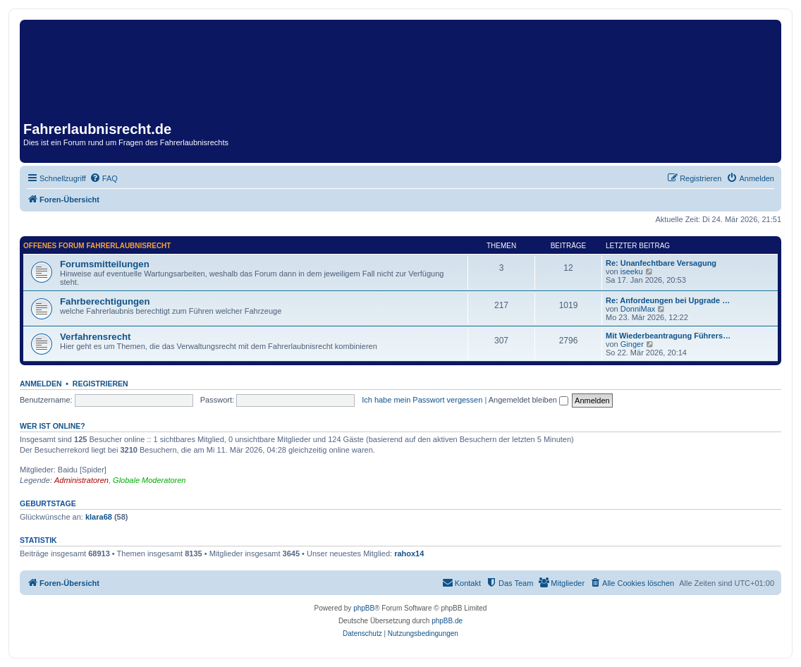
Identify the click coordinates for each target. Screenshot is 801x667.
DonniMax (638, 309)
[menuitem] (104, 178)
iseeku (631, 271)
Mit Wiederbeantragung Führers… (668, 335)
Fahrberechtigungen (105, 301)
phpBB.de (447, 621)
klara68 (98, 517)
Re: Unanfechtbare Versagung (661, 263)
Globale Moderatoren (149, 480)
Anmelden (41, 383)
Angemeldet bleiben (528, 400)
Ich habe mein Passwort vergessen (422, 400)
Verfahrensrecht (95, 336)
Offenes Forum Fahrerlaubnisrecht (97, 246)
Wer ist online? (52, 426)
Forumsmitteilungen (104, 264)
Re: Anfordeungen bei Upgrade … (668, 300)
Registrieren (100, 383)
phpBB (363, 608)
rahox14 (409, 553)
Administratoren (81, 480)
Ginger (632, 344)
